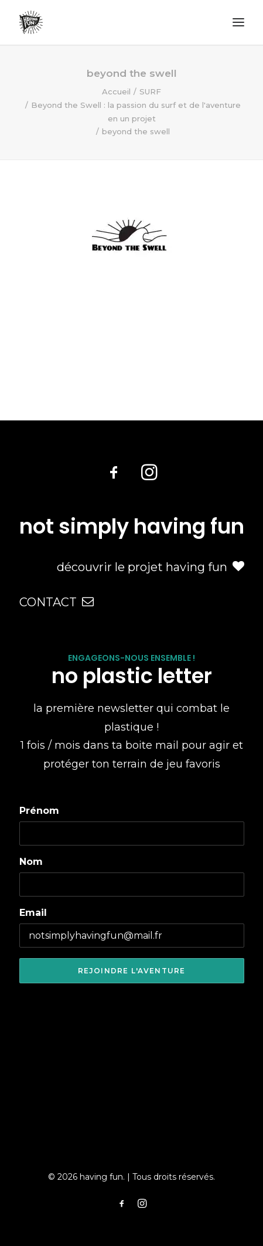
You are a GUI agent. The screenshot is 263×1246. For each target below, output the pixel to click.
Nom (31, 861)
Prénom (39, 810)
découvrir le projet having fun (150, 567)
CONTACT (56, 602)
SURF (150, 91)
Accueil (116, 91)
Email (33, 912)
